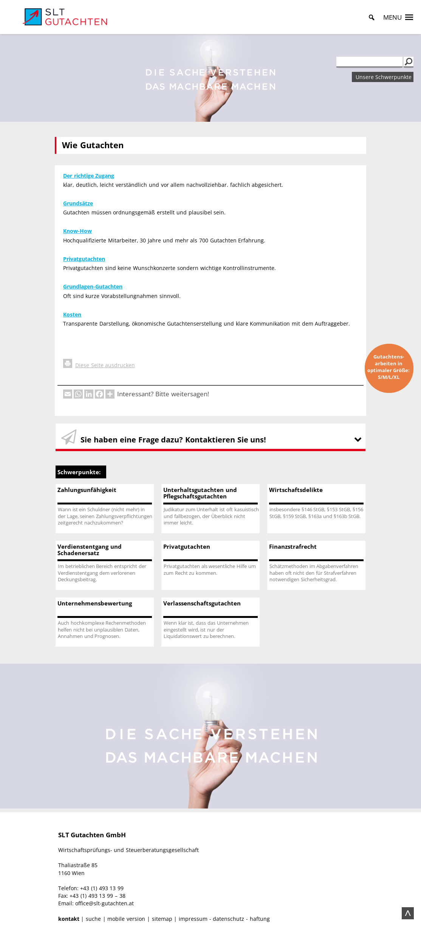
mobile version (126, 918)
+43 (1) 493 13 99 (102, 888)
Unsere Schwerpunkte (384, 77)
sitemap (162, 918)
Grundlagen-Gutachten (92, 286)
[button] (392, 17)
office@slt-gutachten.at (104, 903)
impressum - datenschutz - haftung (224, 918)
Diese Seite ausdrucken (99, 365)
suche (93, 918)
